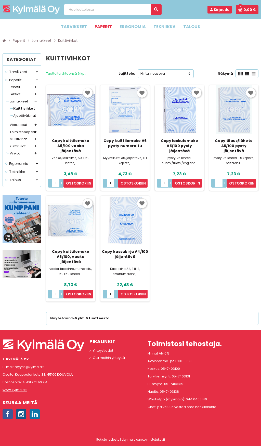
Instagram (21, 414)
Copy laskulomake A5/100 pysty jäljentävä (179, 145)
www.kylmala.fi (15, 389)
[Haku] (112, 9)
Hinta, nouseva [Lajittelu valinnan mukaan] (152, 73)
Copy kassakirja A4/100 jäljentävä (125, 254)
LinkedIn (35, 414)
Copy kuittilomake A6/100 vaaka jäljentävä (70, 145)
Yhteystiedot (103, 350)
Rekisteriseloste (107, 440)
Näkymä (225, 73)
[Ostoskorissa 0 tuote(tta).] (247, 9)
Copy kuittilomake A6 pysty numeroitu (125, 143)
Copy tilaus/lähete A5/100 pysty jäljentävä (234, 145)
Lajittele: (127, 73)
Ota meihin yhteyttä (109, 357)
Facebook (8, 414)
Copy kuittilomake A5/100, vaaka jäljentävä (70, 256)
